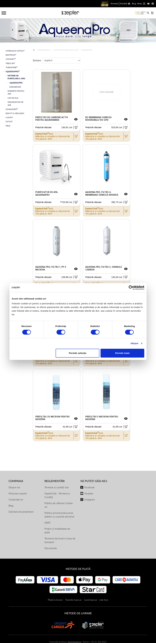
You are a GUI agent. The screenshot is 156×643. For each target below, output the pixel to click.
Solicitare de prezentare (21, 512)
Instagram (89, 499)
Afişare (134, 343)
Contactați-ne (16, 499)
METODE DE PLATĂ (78, 569)
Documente (50, 548)
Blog (11, 506)
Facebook (89, 487)
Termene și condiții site (56, 487)
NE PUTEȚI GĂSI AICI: (94, 481)
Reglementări (54, 481)
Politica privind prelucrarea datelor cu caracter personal (59, 515)
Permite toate (122, 353)
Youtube (88, 493)
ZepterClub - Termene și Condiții (57, 495)
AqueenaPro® (44, 50)
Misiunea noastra (18, 493)
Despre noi (14, 487)
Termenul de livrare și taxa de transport (59, 540)
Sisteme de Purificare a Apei (66, 50)
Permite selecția (77, 353)
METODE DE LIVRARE (78, 613)
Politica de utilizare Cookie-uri (58, 505)
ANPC (47, 523)
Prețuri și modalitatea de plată (57, 531)
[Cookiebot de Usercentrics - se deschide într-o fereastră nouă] (131, 287)
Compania (16, 481)
